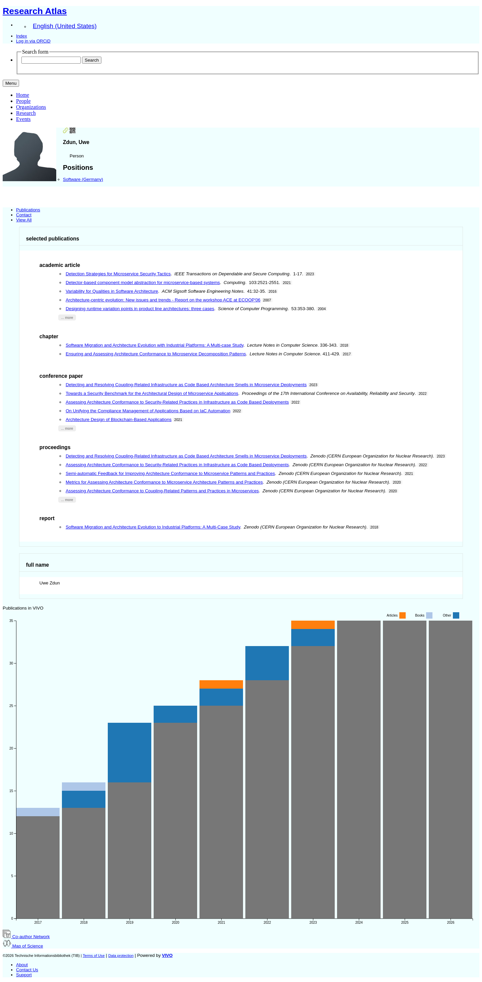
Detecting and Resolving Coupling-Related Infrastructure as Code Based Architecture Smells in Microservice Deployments (186, 384)
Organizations (31, 107)
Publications (28, 209)
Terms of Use (93, 956)
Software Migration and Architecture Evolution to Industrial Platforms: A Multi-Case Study (153, 527)
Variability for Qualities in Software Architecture (112, 291)
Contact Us (27, 969)
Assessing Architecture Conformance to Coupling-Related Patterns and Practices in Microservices (162, 490)
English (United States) (65, 25)
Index (21, 36)
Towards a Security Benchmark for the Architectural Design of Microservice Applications (152, 393)
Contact (23, 214)
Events (23, 119)
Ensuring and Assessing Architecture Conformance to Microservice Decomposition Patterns (156, 353)
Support (24, 974)
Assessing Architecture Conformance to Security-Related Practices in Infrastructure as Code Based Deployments (177, 402)
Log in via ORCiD (33, 41)
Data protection (120, 956)
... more (67, 317)
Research (26, 113)
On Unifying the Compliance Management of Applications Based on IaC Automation (148, 410)
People (23, 101)
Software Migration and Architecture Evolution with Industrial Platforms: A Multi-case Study (154, 345)
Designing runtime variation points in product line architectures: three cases (140, 308)
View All (23, 219)
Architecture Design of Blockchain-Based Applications (118, 419)
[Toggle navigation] (11, 83)
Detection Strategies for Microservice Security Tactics (118, 273)
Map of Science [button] (23, 946)
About (22, 964)
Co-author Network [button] (26, 936)
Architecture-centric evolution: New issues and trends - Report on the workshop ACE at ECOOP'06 (163, 299)
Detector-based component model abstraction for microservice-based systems (143, 282)
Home (22, 95)
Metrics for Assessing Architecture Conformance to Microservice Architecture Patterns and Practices (164, 482)
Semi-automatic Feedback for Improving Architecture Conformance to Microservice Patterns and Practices (170, 473)
